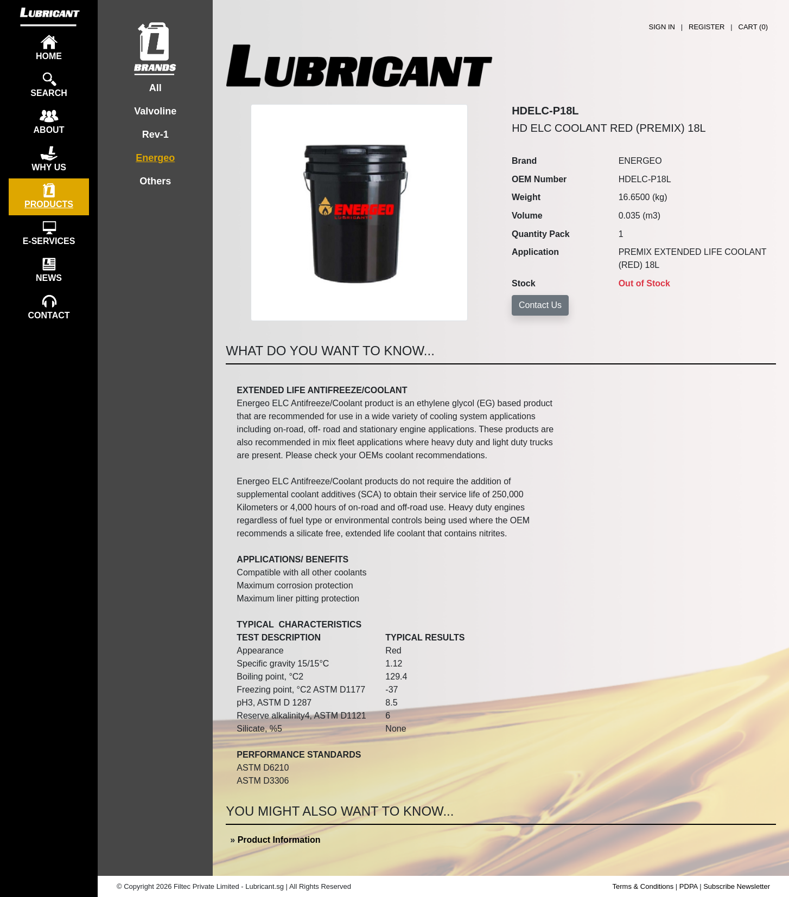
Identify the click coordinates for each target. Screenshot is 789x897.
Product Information (279, 839)
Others (155, 181)
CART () (753, 27)
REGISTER (706, 27)
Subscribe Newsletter (736, 886)
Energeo (155, 157)
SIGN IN (662, 27)
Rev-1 (155, 134)
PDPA (688, 886)
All (155, 87)
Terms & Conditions (643, 886)
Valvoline (155, 111)
